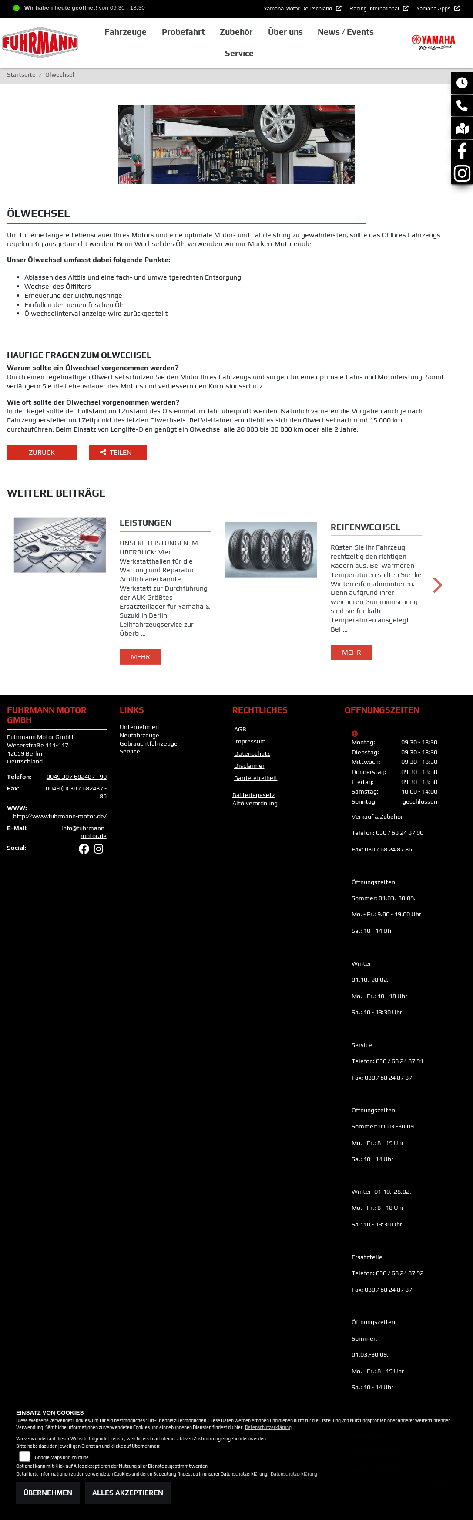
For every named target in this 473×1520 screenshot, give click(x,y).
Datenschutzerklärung (268, 1427)
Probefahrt (183, 32)
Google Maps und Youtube (62, 1457)
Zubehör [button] (236, 32)
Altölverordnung (255, 803)
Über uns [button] (285, 32)
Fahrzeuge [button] (125, 32)
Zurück (42, 452)
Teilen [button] (117, 452)
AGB (240, 729)
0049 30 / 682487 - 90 (77, 776)
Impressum (250, 741)
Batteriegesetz (253, 794)
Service (130, 751)
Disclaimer (249, 765)
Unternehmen (139, 726)
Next (436, 588)
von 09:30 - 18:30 (122, 7)
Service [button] (239, 53)
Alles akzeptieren (127, 1493)
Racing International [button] (374, 8)
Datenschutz (252, 753)
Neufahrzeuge (139, 735)
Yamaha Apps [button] (434, 8)
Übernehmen (47, 1493)
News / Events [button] (346, 32)
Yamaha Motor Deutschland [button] (299, 8)
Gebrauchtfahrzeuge (149, 743)
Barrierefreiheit (256, 777)
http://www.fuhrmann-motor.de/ (60, 816)
